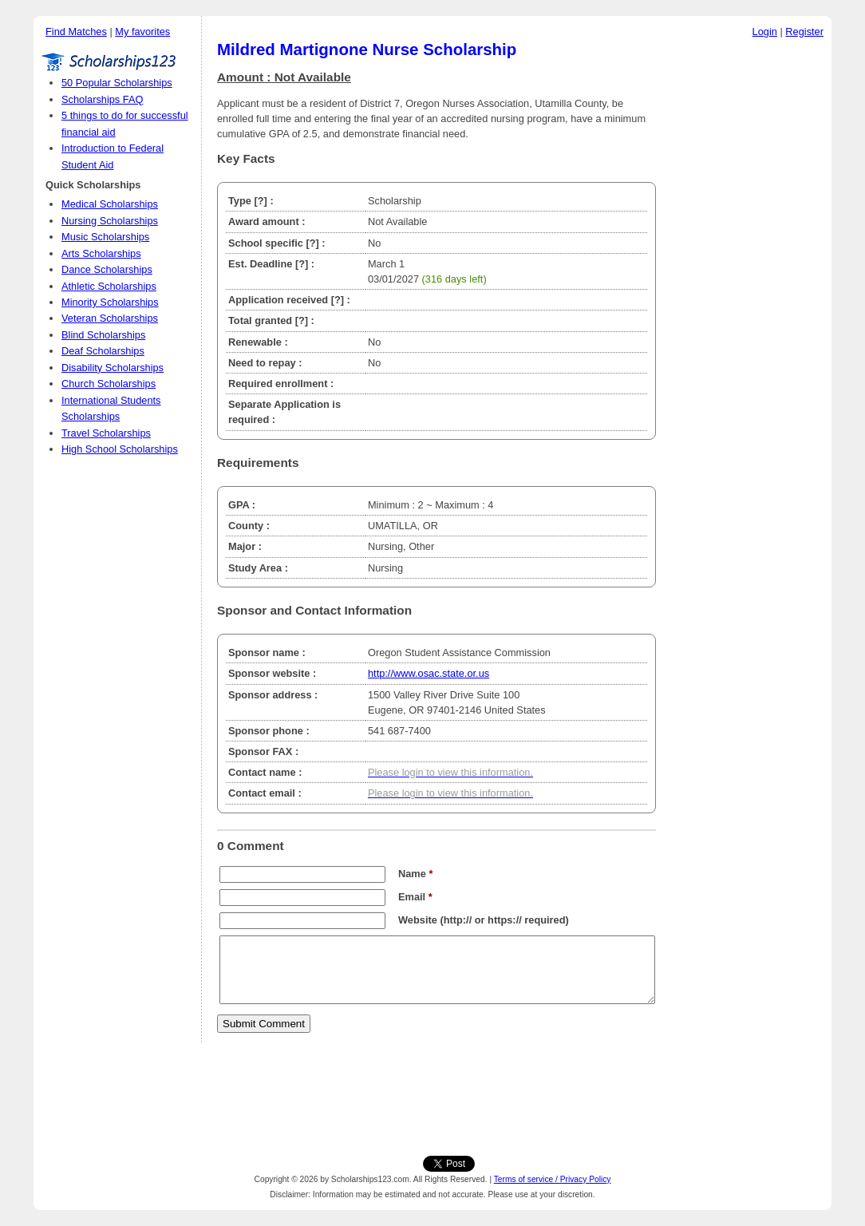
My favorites (142, 32)
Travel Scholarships (106, 433)
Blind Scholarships (103, 335)
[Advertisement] (748, 286)
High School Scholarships (119, 449)
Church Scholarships (108, 384)
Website (417, 920)
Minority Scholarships (110, 302)
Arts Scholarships (101, 253)
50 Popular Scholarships (116, 83)
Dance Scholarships (106, 269)
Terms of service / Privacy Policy (552, 1179)
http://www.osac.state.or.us (428, 673)
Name (415, 874)
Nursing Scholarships (109, 221)
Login (764, 32)
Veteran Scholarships (109, 318)
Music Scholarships (105, 237)
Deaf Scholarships (102, 351)
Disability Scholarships (112, 368)
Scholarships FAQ (102, 99)
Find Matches (76, 32)
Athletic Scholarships (108, 286)
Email (415, 897)
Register (804, 32)
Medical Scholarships (109, 204)
